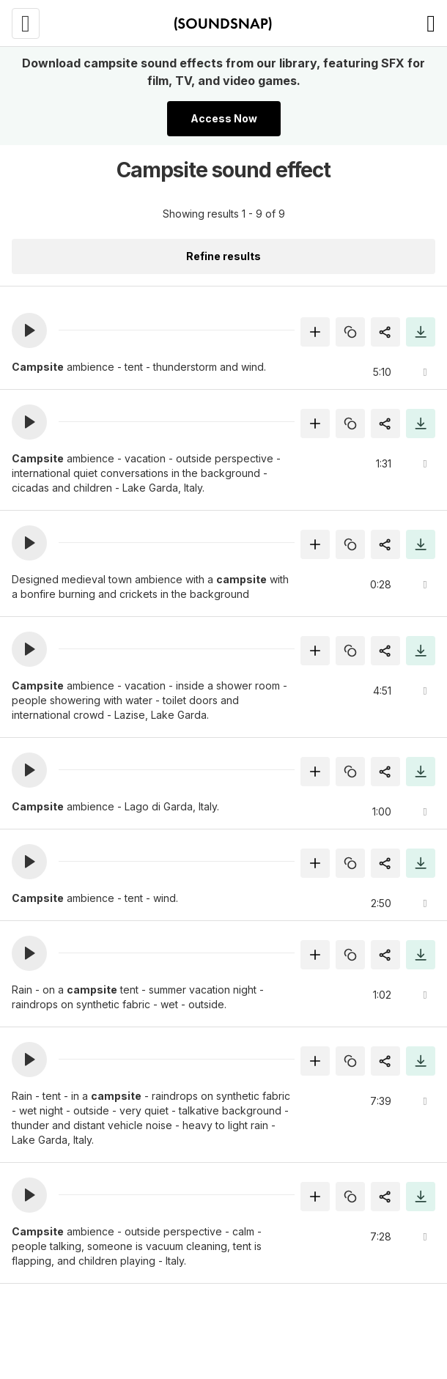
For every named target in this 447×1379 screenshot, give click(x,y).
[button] (29, 330)
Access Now (224, 118)
